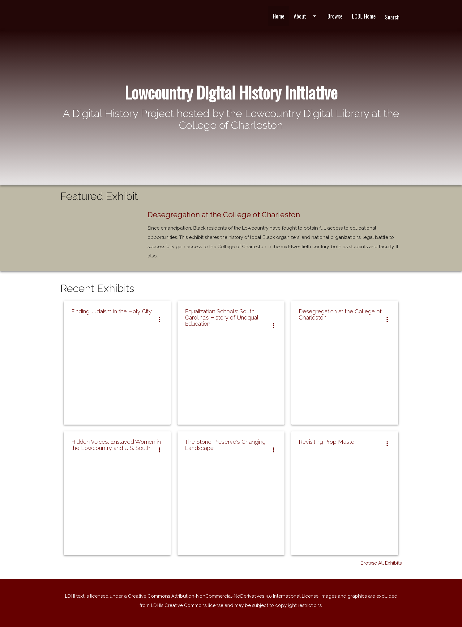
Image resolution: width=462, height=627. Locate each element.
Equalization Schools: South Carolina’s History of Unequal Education (221, 317)
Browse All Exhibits (381, 563)
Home (278, 16)
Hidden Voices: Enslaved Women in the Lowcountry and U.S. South (116, 444)
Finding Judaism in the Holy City (111, 311)
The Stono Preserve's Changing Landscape (225, 444)
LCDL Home (364, 16)
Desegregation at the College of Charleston (224, 214)
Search (392, 17)
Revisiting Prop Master (327, 441)
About (306, 16)
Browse (335, 16)
